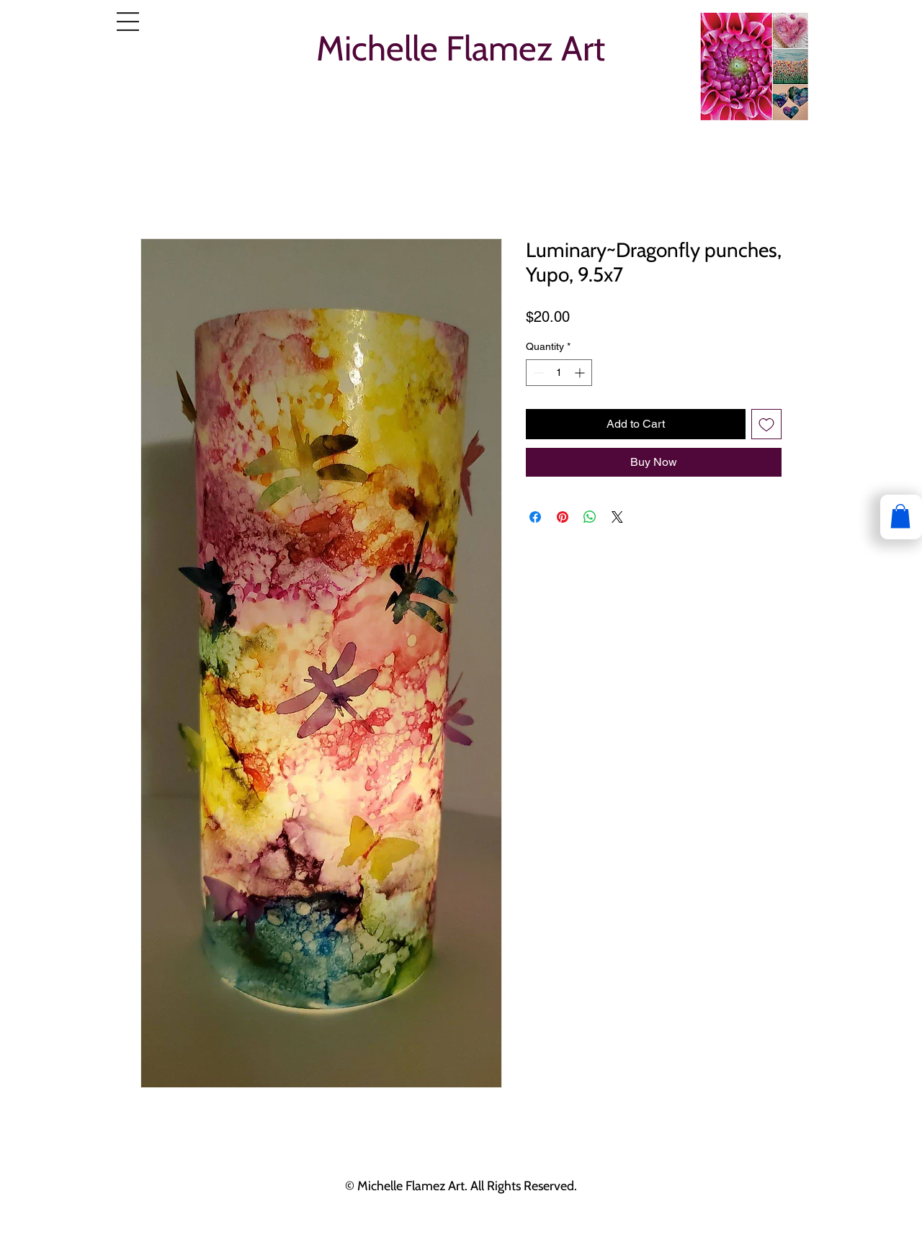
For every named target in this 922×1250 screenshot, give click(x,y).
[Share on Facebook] (535, 517)
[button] (128, 21)
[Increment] (581, 372)
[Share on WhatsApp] (590, 517)
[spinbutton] (559, 372)
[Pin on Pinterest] (562, 517)
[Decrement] (537, 372)
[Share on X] (617, 517)
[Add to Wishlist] (766, 424)
